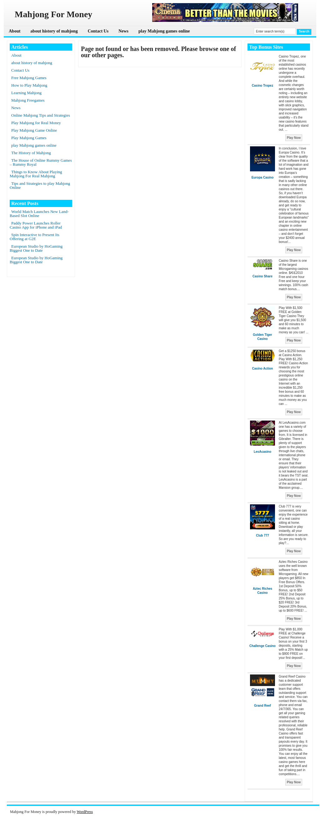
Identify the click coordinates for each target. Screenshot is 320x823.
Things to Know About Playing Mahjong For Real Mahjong (36, 173)
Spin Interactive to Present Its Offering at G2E (34, 236)
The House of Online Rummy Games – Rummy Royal (41, 162)
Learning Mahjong (26, 92)
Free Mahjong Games (29, 77)
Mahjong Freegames (28, 100)
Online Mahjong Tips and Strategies (40, 115)
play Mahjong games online (164, 31)
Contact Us (98, 31)
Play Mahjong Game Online (34, 130)
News (123, 31)
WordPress (85, 812)
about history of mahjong (54, 31)
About (14, 31)
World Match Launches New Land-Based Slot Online (39, 213)
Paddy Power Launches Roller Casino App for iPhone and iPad (36, 225)
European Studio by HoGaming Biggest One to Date (36, 248)
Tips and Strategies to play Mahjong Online (40, 185)
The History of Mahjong (31, 152)
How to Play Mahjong (29, 85)
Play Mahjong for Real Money (36, 122)
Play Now (294, 137)
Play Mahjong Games (29, 137)
